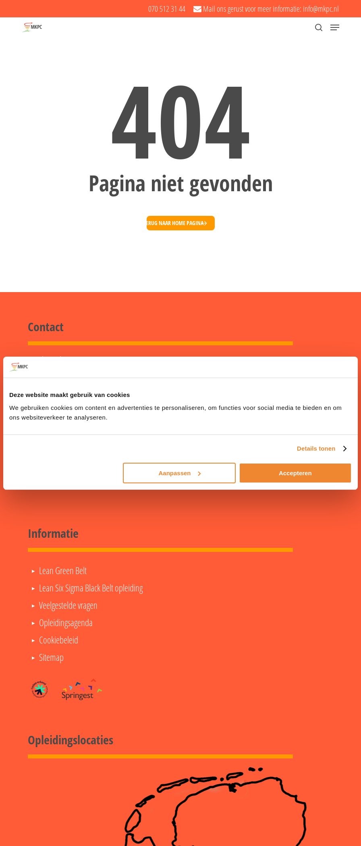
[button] (334, 27)
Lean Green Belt (63, 570)
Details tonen (316, 448)
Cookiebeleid (58, 639)
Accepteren (295, 473)
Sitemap (51, 657)
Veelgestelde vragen (68, 605)
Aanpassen (179, 473)
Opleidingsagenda (66, 622)
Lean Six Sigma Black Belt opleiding (91, 587)
